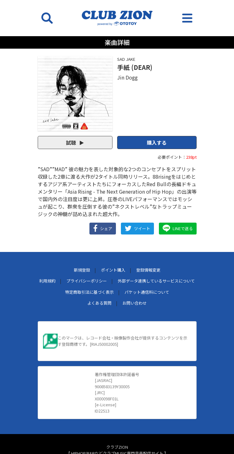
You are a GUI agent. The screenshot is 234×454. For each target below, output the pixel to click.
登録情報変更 (148, 270)
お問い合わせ (134, 303)
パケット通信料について (147, 292)
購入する (157, 142)
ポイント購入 (113, 270)
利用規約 (47, 281)
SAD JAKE (126, 59)
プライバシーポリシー (86, 281)
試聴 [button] (75, 142)
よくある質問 (99, 303)
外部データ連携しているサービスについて (156, 281)
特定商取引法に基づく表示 (89, 292)
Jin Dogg (127, 77)
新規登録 (82, 270)
